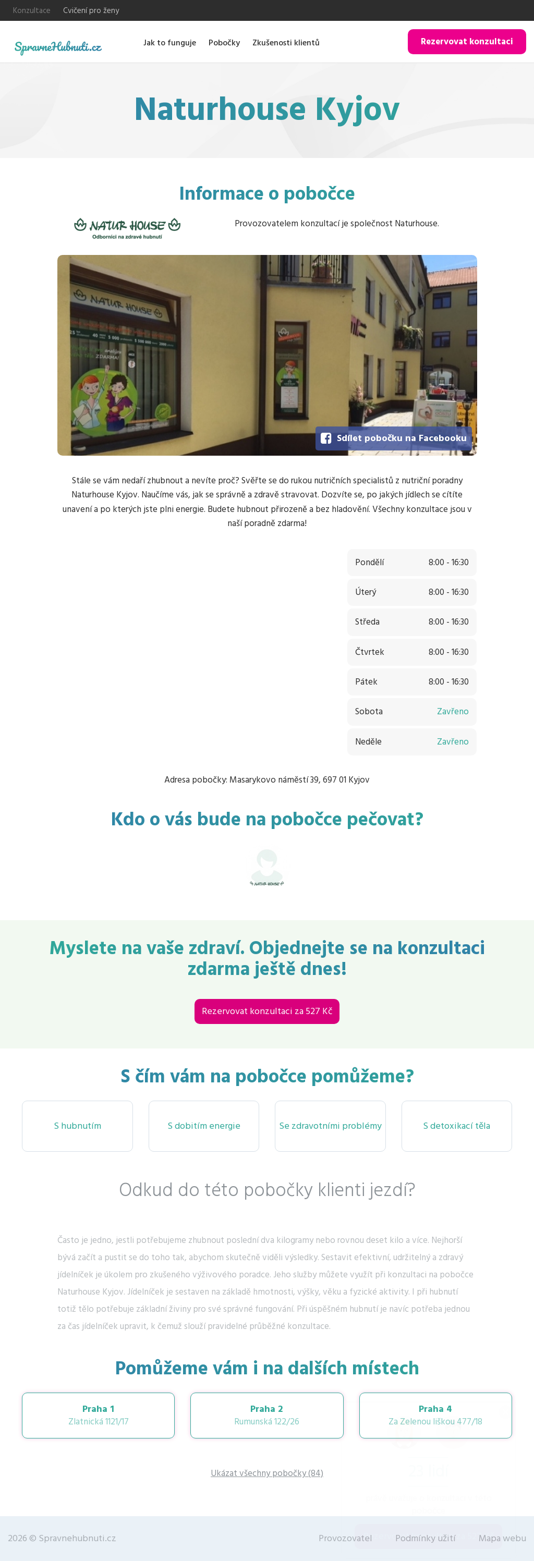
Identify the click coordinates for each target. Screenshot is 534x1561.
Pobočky (224, 42)
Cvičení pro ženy (91, 10)
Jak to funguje (169, 42)
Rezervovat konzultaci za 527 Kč (267, 1011)
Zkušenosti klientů (286, 42)
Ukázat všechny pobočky (267, 1473)
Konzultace (32, 10)
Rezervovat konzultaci (467, 41)
